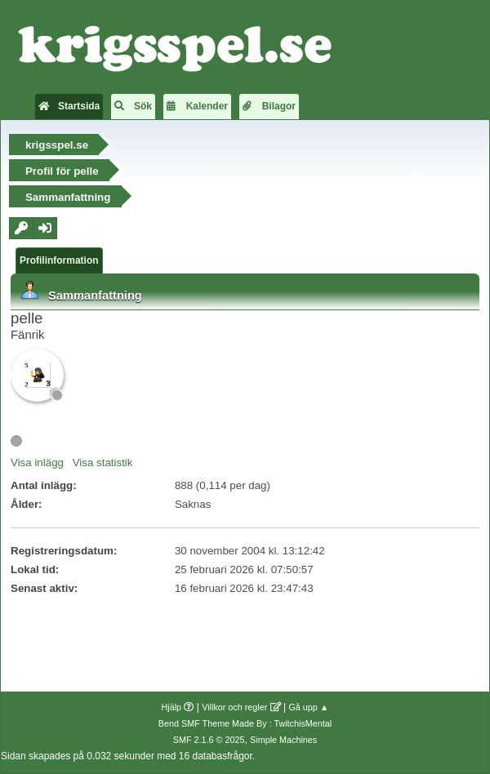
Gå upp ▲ (308, 707)
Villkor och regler (234, 707)
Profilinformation (59, 260)
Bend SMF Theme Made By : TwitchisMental (245, 723)
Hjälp (172, 707)
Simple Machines (283, 740)
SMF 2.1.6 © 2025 (209, 740)
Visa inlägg (37, 462)
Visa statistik (103, 462)
